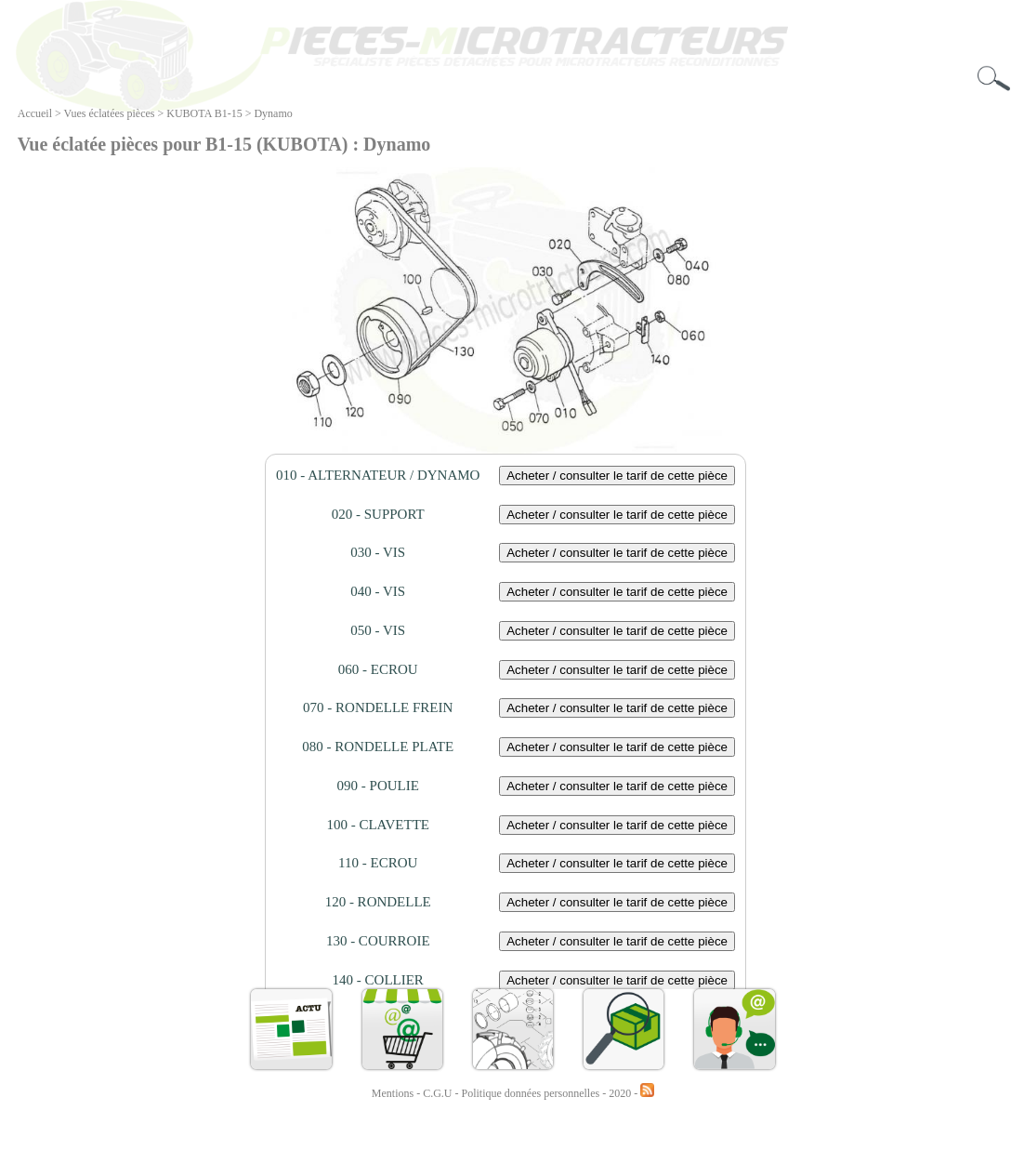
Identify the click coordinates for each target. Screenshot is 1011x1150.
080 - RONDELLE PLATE (377, 746)
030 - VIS (377, 552)
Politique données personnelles (532, 1093)
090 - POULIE (378, 785)
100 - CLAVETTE (377, 824)
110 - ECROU (377, 862)
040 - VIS (377, 591)
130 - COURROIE (378, 940)
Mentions (393, 1093)
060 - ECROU (378, 669)
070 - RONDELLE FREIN (378, 707)
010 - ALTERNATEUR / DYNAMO (377, 475)
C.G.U (438, 1093)
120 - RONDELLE (378, 901)
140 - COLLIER (378, 979)
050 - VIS (377, 630)
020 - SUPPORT (378, 514)
